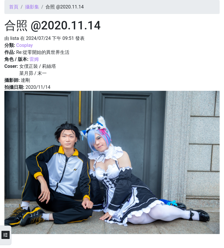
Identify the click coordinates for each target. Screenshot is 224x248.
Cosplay (24, 45)
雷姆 (34, 59)
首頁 (13, 7)
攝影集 (32, 7)
